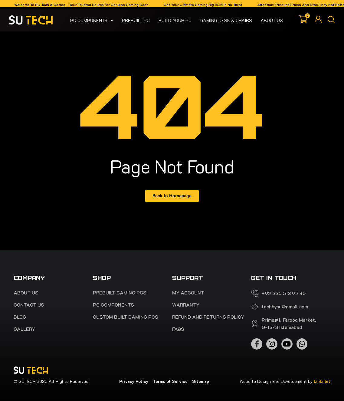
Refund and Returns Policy (208, 317)
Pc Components (91, 20)
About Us (272, 20)
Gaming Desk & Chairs (226, 20)
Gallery (24, 329)
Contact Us (29, 305)
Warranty (185, 305)
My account (188, 293)
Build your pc (175, 20)
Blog (20, 317)
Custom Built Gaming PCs (125, 317)
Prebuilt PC (136, 20)
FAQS (178, 329)
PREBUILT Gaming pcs (119, 293)
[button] (331, 20)
